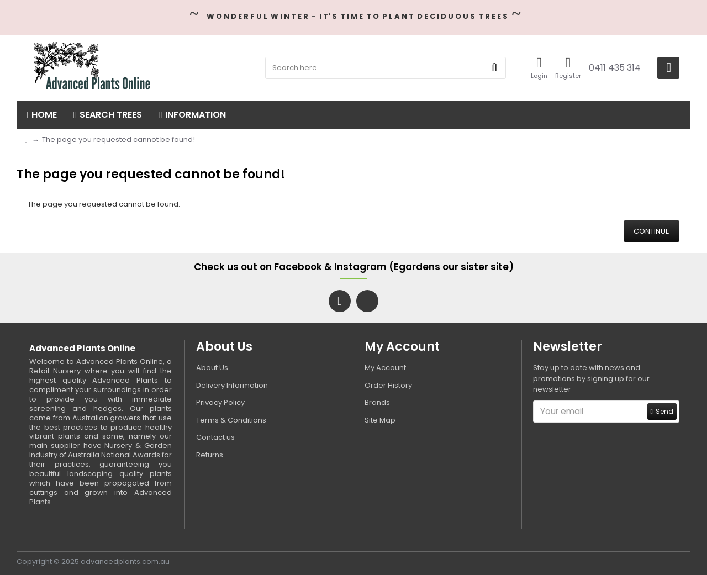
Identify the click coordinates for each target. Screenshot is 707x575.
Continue (651, 231)
